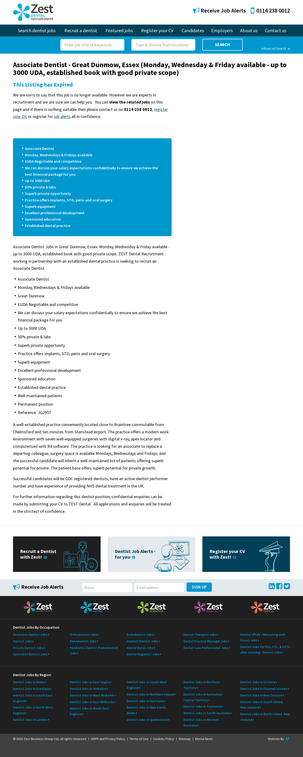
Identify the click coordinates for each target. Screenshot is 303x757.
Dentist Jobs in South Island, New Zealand (261, 705)
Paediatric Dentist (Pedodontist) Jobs (94, 651)
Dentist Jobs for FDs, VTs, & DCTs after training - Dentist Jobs (265, 650)
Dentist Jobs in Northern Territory (201, 685)
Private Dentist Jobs (28, 648)
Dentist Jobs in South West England (147, 685)
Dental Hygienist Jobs (143, 654)
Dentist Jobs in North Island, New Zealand (265, 717)
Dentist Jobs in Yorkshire (88, 689)
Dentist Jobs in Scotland (31, 689)
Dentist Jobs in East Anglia (90, 682)
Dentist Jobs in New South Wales (146, 710)
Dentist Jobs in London (30, 720)
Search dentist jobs (37, 30)
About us (249, 30)
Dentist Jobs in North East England (89, 711)
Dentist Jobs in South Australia (206, 713)
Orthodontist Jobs (84, 634)
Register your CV (157, 30)
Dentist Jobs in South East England (33, 698)
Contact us (275, 30)
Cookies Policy (163, 739)
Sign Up (199, 587)
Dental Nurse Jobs (140, 648)
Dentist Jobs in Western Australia (201, 722)
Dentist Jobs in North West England (33, 710)
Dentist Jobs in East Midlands (92, 702)
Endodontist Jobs (140, 634)
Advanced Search (275, 48)
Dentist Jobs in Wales (29, 682)
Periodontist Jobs (83, 641)
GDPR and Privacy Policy (108, 739)
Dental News (204, 739)
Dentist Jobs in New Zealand (261, 695)
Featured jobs (119, 30)
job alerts (62, 116)
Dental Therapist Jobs (200, 634)
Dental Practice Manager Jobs (205, 641)
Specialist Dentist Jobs (30, 654)
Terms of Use (139, 739)
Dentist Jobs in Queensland (147, 720)
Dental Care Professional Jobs (205, 648)
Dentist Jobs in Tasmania (202, 706)
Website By (279, 739)
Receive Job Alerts (219, 10)
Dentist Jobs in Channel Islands (263, 689)
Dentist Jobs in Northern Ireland (150, 694)
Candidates (193, 30)
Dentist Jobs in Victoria (257, 682)
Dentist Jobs (22, 641)
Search (222, 44)
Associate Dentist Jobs (30, 634)
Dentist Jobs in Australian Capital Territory (202, 697)
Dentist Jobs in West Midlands (92, 695)
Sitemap (185, 739)
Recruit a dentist (80, 30)
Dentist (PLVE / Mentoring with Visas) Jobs (262, 637)
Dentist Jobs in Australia (145, 701)
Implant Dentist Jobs (142, 641)
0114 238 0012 (270, 10)
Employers (222, 30)
